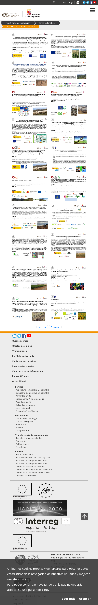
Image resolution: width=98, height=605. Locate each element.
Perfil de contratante (23, 356)
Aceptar (85, 599)
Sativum (19, 427)
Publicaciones (22, 444)
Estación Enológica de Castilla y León (33, 457)
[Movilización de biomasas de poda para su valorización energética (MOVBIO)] (29, 309)
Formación (21, 441)
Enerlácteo (21, 424)
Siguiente (55, 327)
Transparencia (19, 351)
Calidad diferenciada (25, 405)
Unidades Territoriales (26, 475)
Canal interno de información (27, 371)
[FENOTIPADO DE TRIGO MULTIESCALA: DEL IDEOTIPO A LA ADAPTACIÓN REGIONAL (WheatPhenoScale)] (68, 130)
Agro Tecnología (23, 402)
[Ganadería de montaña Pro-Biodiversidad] (29, 188)
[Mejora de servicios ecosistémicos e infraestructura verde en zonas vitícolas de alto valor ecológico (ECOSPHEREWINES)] (68, 74)
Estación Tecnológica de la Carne (31, 463)
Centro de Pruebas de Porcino (30, 466)
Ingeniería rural (23, 408)
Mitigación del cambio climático (20, 26)
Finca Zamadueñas (25, 454)
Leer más (68, 599)
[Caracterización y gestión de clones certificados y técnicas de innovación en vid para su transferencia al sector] (68, 278)
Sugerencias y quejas (23, 366)
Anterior (42, 327)
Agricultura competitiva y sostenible (32, 389)
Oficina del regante (24, 421)
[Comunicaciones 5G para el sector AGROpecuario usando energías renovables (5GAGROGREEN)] (68, 159)
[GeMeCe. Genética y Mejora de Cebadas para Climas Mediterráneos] (68, 245)
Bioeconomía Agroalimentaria (30, 399)
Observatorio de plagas (27, 418)
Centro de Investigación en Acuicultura (34, 469)
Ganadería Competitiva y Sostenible (32, 393)
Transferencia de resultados (29, 438)
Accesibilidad (19, 381)
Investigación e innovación (17, 23)
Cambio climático (47, 23)
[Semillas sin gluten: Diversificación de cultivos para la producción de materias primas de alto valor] (68, 45)
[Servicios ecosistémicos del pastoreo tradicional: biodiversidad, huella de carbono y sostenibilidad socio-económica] (29, 102)
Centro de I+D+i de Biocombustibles (33, 472)
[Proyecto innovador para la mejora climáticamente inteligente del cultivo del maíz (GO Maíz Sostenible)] (68, 216)
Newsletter (21, 447)
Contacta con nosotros (24, 361)
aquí (45, 590)
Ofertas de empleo (22, 346)
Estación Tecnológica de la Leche (31, 460)
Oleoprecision (22, 430)
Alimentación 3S (23, 396)
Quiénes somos (20, 340)
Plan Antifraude (20, 376)
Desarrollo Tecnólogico (27, 411)
